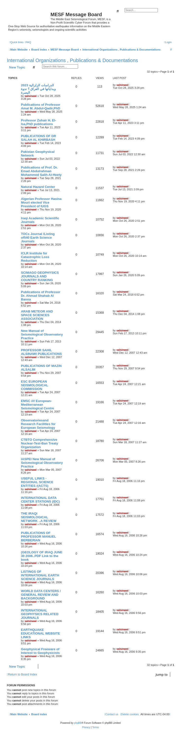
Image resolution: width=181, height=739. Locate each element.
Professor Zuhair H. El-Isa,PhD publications (38, 122)
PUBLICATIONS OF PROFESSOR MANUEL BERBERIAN (38, 536)
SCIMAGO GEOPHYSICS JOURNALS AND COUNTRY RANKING (40, 276)
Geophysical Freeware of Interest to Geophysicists (40, 651)
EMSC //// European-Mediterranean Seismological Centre (37, 404)
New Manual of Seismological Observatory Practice (42, 334)
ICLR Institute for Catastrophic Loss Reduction (35, 256)
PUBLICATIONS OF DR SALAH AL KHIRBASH (38, 138)
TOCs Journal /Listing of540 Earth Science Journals (38, 237)
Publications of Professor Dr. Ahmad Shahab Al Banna (40, 295)
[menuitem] (28, 42)
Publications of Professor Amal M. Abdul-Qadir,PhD (40, 106)
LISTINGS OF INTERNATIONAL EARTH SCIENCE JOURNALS (40, 575)
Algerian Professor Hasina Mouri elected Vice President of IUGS (41, 202)
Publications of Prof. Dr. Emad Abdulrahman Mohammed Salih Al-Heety (41, 171)
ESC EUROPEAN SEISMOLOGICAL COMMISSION (34, 385)
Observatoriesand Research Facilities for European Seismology (38, 423)
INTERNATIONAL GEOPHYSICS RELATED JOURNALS (39, 614)
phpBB (78, 723)
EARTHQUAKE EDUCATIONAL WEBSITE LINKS (40, 633)
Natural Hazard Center (38, 187)
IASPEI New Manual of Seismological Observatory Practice (42, 462)
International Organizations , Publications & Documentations (72, 60)
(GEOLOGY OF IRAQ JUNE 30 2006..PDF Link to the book (41, 555)
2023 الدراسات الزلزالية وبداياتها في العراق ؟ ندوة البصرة (38, 88)
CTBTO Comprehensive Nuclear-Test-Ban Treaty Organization (39, 443)
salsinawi (31, 95)
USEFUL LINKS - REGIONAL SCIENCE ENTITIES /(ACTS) (37, 482)
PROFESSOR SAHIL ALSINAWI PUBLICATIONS (41, 352)
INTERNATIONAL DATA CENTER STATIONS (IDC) (40, 499)
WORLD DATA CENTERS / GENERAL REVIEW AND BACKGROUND (41, 594)
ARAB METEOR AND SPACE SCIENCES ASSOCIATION (37, 315)
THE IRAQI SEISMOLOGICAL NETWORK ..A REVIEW (38, 517)
